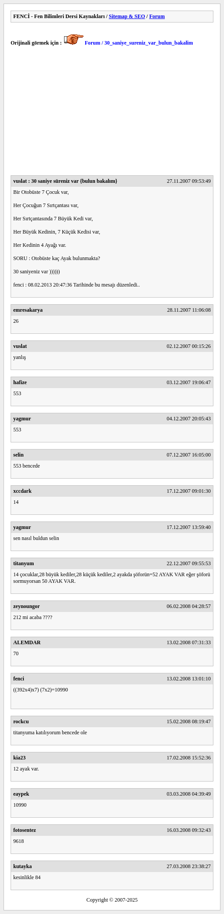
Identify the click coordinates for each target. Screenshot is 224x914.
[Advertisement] (112, 113)
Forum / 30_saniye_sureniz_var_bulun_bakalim (139, 43)
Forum (157, 16)
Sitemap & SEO (127, 16)
